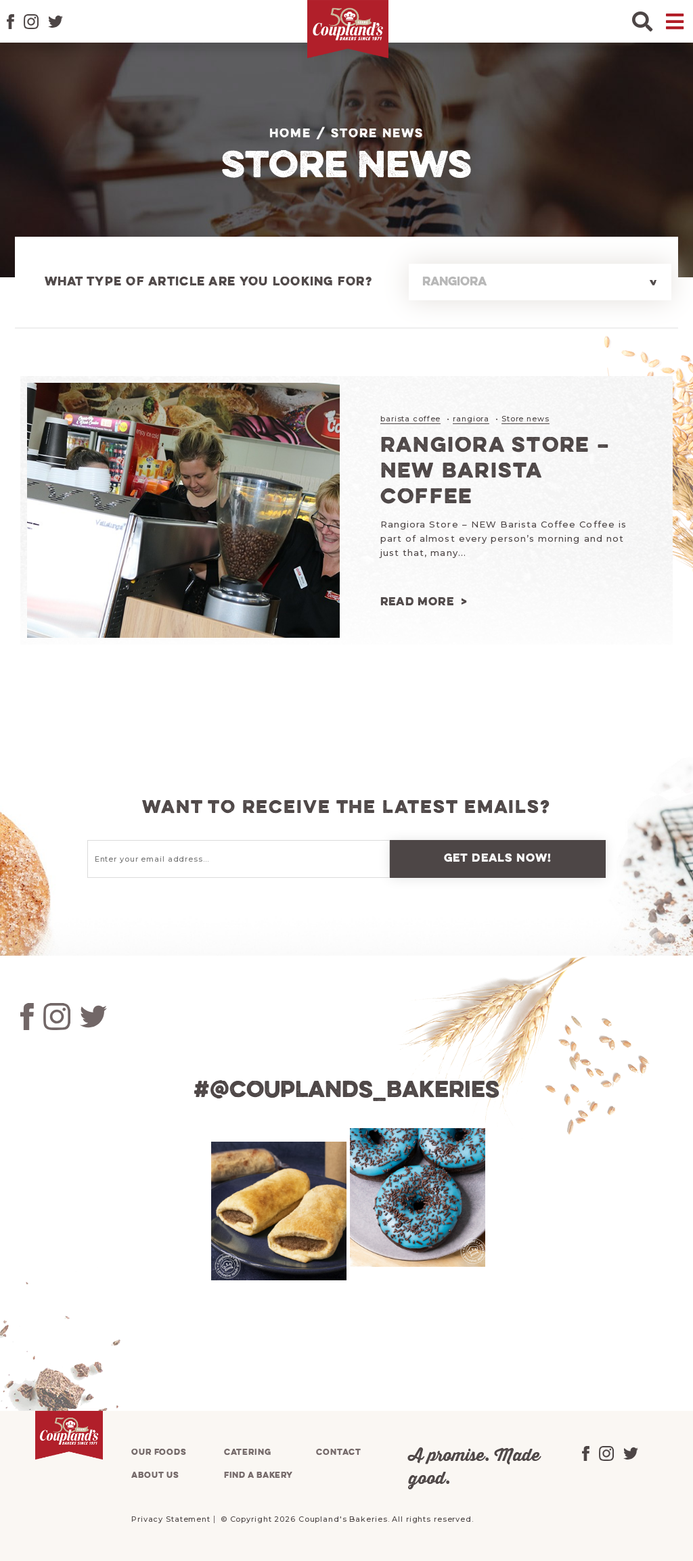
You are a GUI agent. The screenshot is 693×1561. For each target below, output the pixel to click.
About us (155, 1475)
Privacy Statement (170, 1519)
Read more (417, 602)
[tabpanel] (277, 1211)
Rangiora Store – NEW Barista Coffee (495, 472)
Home (290, 134)
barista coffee (410, 418)
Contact (338, 1452)
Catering (247, 1452)
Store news (525, 418)
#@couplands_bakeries (346, 1091)
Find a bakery (258, 1475)
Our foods (159, 1452)
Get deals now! (498, 859)
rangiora (471, 418)
